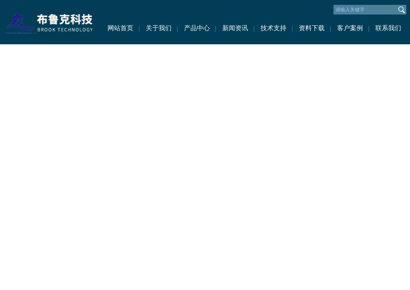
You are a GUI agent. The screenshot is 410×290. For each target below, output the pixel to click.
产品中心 (197, 28)
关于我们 (159, 28)
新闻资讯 (235, 28)
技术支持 (273, 28)
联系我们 (388, 28)
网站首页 (120, 28)
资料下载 (312, 28)
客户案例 (350, 28)
